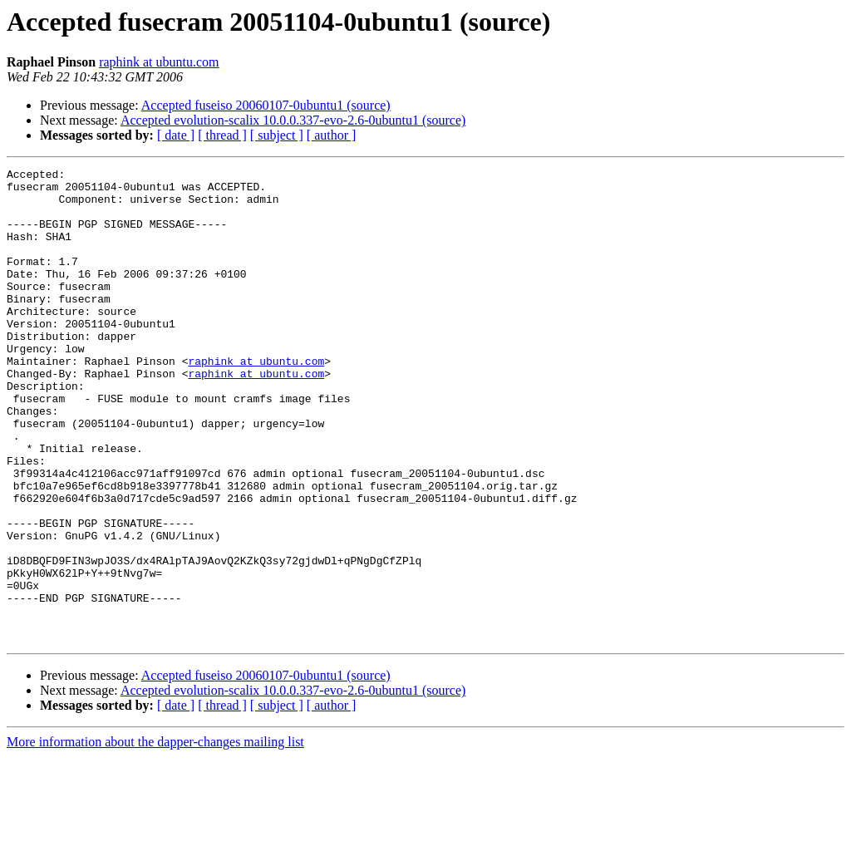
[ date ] (175, 135)
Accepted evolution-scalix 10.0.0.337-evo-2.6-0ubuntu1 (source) (293, 120)
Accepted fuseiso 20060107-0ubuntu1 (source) (266, 105)
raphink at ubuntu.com (159, 62)
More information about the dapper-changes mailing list (155, 836)
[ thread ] (222, 135)
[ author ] (332, 135)
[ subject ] (276, 135)
